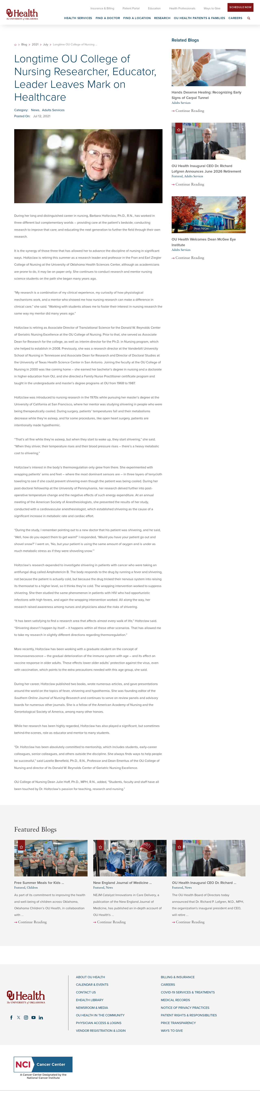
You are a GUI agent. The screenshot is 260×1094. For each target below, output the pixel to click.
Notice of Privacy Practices (185, 1008)
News (35, 110)
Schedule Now (240, 7)
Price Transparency (178, 1023)
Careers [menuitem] (236, 18)
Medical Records (175, 1000)
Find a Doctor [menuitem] (108, 18)
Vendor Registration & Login (101, 1031)
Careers (168, 985)
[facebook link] (11, 1017)
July (45, 44)
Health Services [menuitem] (78, 18)
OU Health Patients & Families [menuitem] (199, 18)
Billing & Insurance (178, 977)
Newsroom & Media (92, 1008)
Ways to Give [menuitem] (212, 8)
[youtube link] (33, 1017)
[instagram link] (26, 1017)
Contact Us (86, 992)
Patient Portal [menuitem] (131, 8)
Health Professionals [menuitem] (182, 8)
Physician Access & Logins (98, 1023)
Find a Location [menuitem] (137, 18)
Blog (24, 44)
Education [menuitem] (154, 8)
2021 (35, 44)
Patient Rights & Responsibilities (189, 1015)
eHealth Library (89, 1000)
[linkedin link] (40, 1017)
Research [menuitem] (162, 18)
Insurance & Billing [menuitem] (102, 8)
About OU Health (90, 977)
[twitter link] (18, 1017)
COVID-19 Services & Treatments (188, 992)
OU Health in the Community (100, 1015)
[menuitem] (249, 20)
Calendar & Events (92, 985)
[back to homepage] (15, 45)
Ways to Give (172, 1031)
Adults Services (53, 110)
